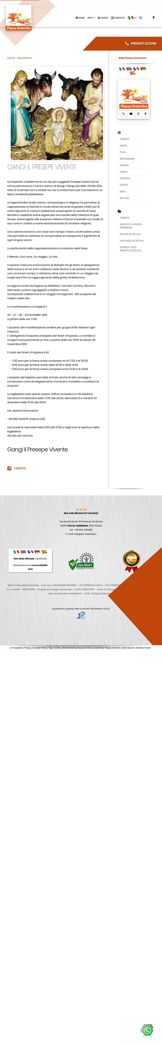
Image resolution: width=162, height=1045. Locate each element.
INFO (123, 191)
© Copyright (17, 648)
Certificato (30, 558)
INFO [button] (91, 16)
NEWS (123, 145)
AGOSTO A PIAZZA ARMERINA (131, 226)
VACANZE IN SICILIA (132, 241)
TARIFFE (103, 16)
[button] (132, 16)
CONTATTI (118, 16)
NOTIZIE (124, 198)
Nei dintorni (25, 58)
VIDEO (123, 172)
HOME (80, 16)
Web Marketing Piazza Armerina (77, 648)
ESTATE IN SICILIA (130, 234)
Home (11, 58)
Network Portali (143, 648)
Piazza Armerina (112, 648)
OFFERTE (125, 178)
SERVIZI (124, 165)
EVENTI (124, 185)
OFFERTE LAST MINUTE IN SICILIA (130, 248)
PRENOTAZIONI (140, 43)
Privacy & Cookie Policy (35, 648)
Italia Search (128, 648)
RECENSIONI (127, 159)
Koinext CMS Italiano (92, 608)
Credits (57, 648)
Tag (50, 648)
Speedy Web (72, 608)
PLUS (123, 152)
